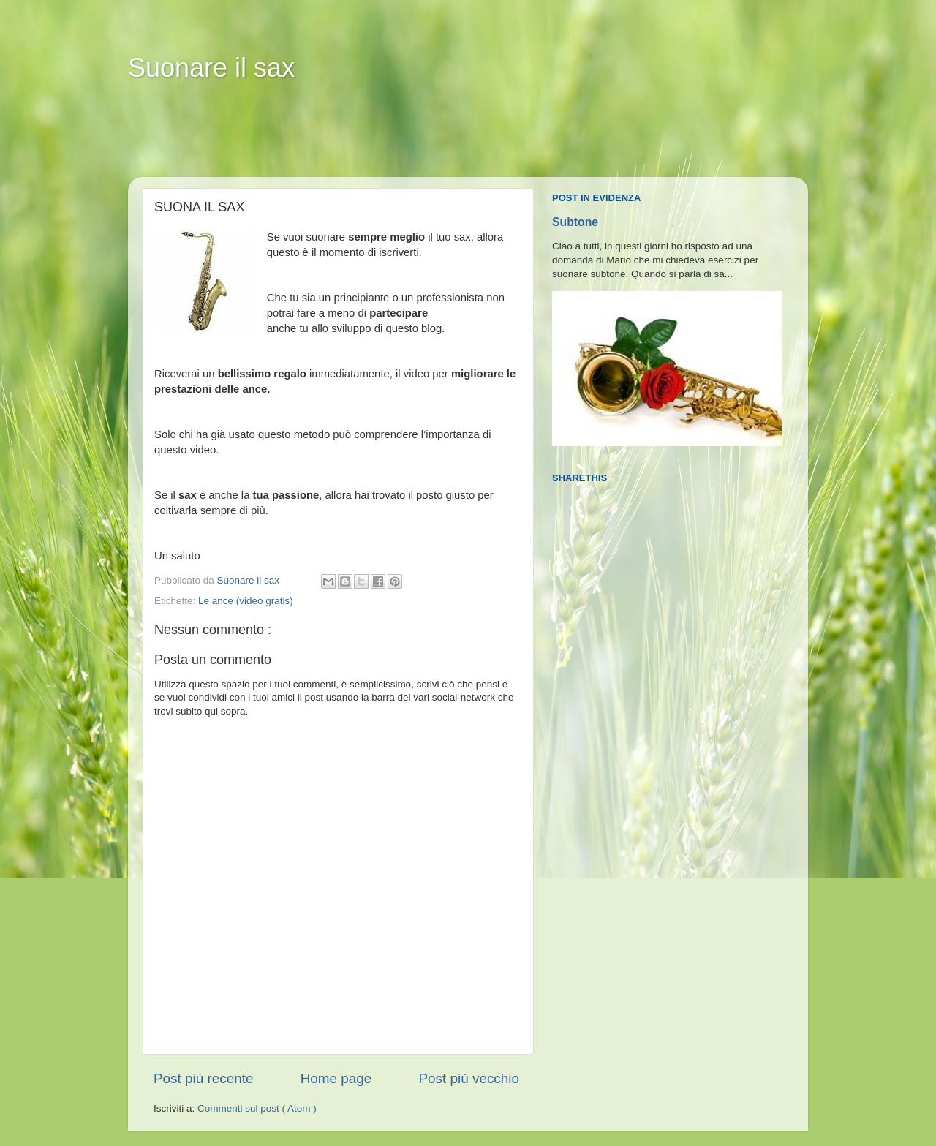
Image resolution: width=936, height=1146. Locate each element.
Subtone (575, 222)
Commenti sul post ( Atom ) (257, 1108)
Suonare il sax (211, 68)
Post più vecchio (468, 1078)
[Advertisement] (409, 140)
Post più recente (204, 1078)
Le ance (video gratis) (245, 600)
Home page (336, 1078)
